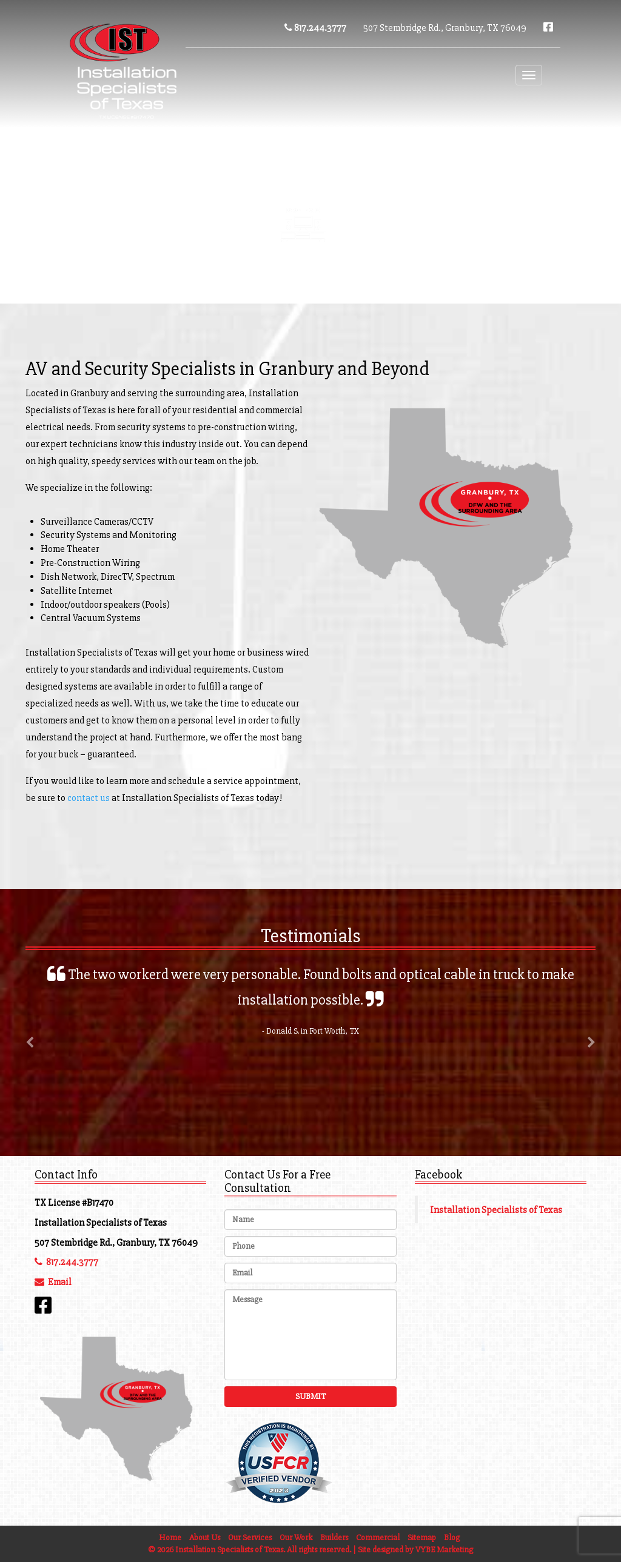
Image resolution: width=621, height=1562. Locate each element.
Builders (334, 1537)
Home (170, 1537)
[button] (29, 1077)
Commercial (435, 269)
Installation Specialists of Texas (496, 1210)
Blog (430, 209)
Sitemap (422, 1537)
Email (53, 1282)
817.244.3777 (315, 28)
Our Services (250, 1537)
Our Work (296, 1537)
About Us (204, 1537)
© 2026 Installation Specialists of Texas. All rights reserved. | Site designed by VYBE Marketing (310, 1549)
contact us (88, 798)
